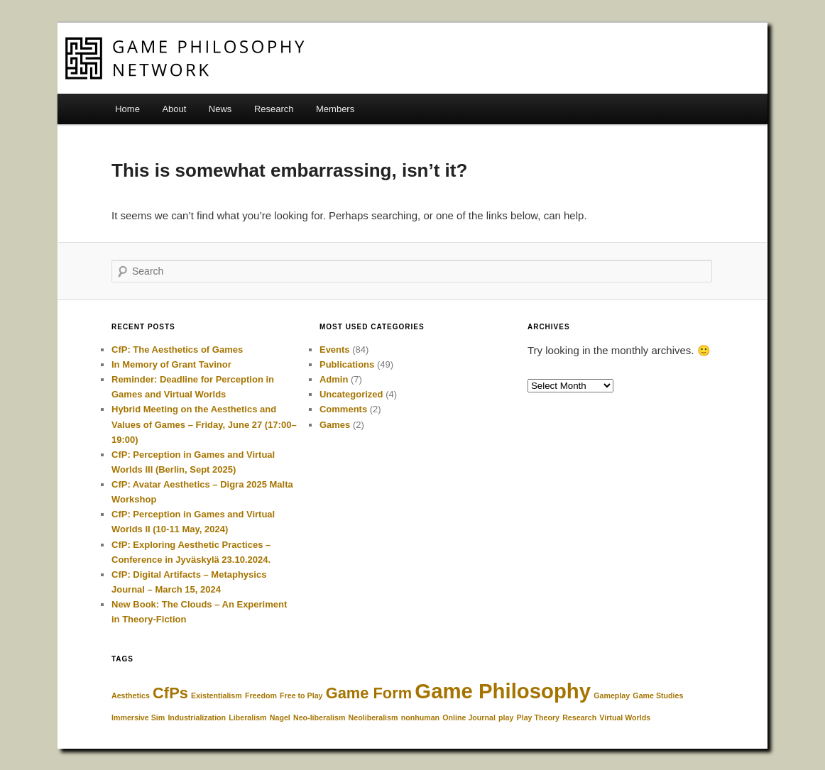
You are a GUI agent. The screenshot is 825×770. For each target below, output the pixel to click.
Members (335, 109)
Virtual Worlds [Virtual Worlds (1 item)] (624, 717)
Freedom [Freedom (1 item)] (261, 695)
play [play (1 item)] (505, 717)
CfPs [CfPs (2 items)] (170, 693)
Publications (346, 364)
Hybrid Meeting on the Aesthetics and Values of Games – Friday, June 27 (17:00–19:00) (204, 424)
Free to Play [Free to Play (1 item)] (301, 695)
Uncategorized (351, 394)
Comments (343, 409)
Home (127, 109)
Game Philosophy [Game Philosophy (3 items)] (503, 691)
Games (334, 424)
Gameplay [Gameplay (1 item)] (612, 695)
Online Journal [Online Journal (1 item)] (469, 717)
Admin (333, 379)
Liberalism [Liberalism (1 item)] (247, 717)
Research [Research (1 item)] (579, 717)
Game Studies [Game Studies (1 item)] (658, 695)
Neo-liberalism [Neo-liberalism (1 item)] (319, 717)
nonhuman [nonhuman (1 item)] (420, 717)
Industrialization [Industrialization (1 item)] (197, 717)
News (220, 109)
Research (274, 109)
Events (334, 349)
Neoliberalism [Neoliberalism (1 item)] (373, 717)
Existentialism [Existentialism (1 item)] (216, 695)
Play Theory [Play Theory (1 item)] (538, 717)
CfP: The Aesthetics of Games (177, 349)
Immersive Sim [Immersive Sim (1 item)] (138, 717)
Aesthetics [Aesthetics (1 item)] (130, 695)
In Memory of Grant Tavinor (171, 364)
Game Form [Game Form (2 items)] (369, 693)
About (174, 109)
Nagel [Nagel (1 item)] (280, 717)
